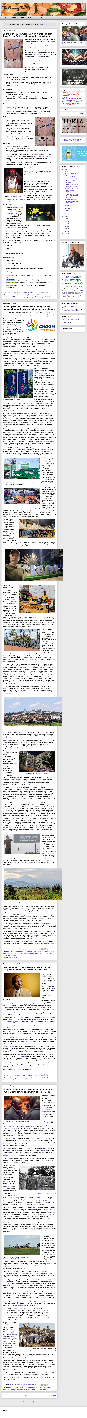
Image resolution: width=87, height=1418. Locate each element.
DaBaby (30, 295)
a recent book (8, 740)
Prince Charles (39, 953)
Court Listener (20, 1019)
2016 (65, 236)
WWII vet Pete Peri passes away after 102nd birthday (71, 175)
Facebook (22, 1387)
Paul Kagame (18, 953)
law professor (69, 276)
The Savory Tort (14, 8)
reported (5, 1028)
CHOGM (9, 951)
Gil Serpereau (45, 1193)
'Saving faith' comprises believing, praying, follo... (71, 190)
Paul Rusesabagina (21, 297)
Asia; (79, 93)
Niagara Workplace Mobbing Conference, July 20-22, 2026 (71, 139)
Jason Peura (33, 938)
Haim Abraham (44, 1387)
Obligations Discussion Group (27, 1126)
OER (13, 297)
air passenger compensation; (72, 99)
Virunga (34, 943)
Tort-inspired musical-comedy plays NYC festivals (71, 180)
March (67, 205)
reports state (43, 1201)
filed (4, 1374)
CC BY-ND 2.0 (22, 1123)
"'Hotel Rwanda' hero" (48, 1109)
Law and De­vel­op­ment (74, 96)
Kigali (12, 953)
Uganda (14, 955)
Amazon (9, 295)
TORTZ (22, 18)
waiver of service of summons (29, 1041)
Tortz (50, 297)
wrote (54, 994)
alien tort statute (15, 1135)
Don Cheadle (6, 1188)
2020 (65, 226)
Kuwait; (71, 93)
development (26, 951)
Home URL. (70, 310)
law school (45, 295)
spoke (13, 1126)
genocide (51, 951)
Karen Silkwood (37, 295)
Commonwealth (17, 951)
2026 (65, 169)
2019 (65, 228)
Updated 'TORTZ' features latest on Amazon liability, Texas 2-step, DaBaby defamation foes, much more (27, 35)
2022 (65, 221)
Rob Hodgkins (10, 1258)
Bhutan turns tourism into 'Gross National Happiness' (72, 43)
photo (5, 1123)
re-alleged (11, 1046)
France (46, 951)
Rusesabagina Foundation (10, 1021)
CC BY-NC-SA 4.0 (21, 399)
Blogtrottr (72, 306)
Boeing (15, 295)
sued (48, 1209)
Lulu (10, 297)
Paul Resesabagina (47, 1111)
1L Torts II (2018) (66, 322)
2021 (65, 223)
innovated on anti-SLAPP (41, 156)
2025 (65, 214)
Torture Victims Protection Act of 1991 (40, 1138)
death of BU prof (77, 100)
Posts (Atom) (33, 1402)
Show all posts (44, 24)
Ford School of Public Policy (13, 1123)
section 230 (6, 1283)
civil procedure (17, 1078)
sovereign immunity (36, 1389)
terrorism (21, 1080)
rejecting (43, 1150)
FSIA (27, 1387)
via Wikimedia (14, 196)
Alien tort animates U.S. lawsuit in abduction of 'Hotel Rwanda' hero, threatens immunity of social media (28, 1090)
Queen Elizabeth (48, 953)
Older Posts (52, 1396)
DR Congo (33, 951)
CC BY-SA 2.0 (16, 1258)
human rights (6, 953)
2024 (65, 216)
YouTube (30, 18)
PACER (31, 1374)
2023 (65, 218)
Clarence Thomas (22, 295)
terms (10, 1144)
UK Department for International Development (40, 1350)
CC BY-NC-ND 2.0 (51, 1193)
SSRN (14, 18)
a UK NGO (43, 682)
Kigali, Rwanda (12, 957)
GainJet (19, 1054)
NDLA (5, 1000)
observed (20, 1305)
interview (53, 988)
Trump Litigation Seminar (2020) (71, 319)
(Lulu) (70, 97)
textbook (45, 297)
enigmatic (8, 1148)
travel (9, 955)
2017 (65, 233)
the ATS (14, 1138)
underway (47, 1107)
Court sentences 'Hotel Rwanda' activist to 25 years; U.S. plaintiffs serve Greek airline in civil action (27, 968)
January (67, 210)
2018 (65, 231)
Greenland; (67, 94)
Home (6, 18)
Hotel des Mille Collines (43, 773)
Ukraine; (75, 93)
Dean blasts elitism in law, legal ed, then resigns (72, 185)
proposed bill (46, 1280)
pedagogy (30, 297)
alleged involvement (27, 1199)
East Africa (40, 951)
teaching (40, 297)
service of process (13, 1080)
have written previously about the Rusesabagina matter (18, 483)
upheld (8, 160)
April (66, 171)
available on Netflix (49, 943)
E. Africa (78, 94)
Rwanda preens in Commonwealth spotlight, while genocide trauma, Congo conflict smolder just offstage (29, 308)
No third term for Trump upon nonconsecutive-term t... (72, 195)
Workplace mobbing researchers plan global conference (72, 201)
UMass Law (40, 18)
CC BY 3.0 (19, 196)
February (68, 208)
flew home (20, 1056)
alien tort (9, 1078)
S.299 (16, 1379)
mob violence (12, 1334)
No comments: (32, 292)
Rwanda (5, 955)
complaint (8, 1026)
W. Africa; (73, 94)
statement (36, 1019)
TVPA (26, 1080)
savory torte (77, 286)
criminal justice (26, 1078)
